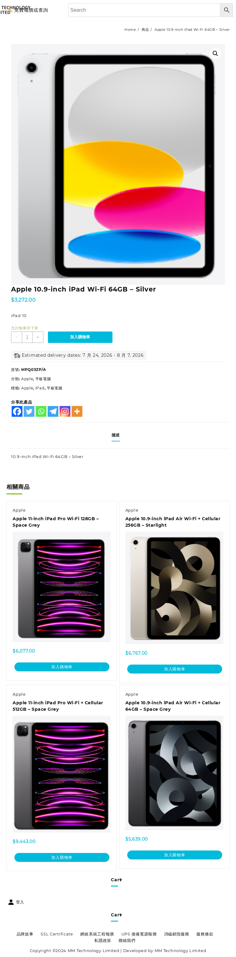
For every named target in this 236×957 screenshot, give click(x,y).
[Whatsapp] (41, 411)
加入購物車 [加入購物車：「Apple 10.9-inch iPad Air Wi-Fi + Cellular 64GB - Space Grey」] (174, 854)
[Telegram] (53, 411)
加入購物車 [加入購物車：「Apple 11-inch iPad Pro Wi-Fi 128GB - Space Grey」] (62, 666)
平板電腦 (43, 378)
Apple (27, 378)
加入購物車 (81, 337)
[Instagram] (65, 411)
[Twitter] (29, 411)
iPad (40, 388)
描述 (116, 434)
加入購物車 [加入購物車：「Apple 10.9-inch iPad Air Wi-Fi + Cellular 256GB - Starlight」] (174, 668)
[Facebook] (17, 411)
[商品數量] (27, 337)
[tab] (118, 435)
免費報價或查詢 (31, 10)
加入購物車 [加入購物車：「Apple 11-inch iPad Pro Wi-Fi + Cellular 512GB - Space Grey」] (62, 857)
